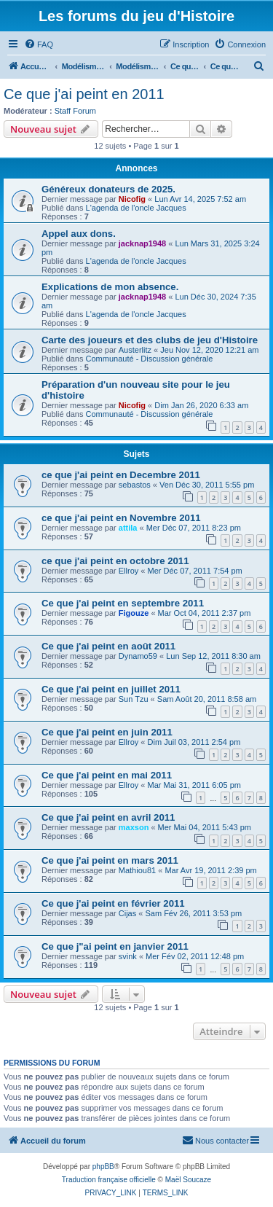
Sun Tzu (134, 699)
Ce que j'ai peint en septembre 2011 (122, 603)
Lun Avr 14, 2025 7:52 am (200, 199)
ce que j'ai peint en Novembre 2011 (121, 517)
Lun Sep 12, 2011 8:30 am (213, 656)
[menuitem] (38, 44)
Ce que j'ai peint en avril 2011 (108, 817)
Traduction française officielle (109, 1180)
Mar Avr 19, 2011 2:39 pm (210, 870)
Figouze (134, 613)
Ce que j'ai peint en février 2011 (113, 903)
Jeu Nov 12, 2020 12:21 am (209, 349)
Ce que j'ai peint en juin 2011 (107, 732)
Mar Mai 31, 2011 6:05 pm (194, 785)
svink (128, 956)
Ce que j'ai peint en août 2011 (108, 646)
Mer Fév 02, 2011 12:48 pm (195, 956)
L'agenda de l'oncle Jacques (136, 207)
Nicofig (132, 199)
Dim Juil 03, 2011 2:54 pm (194, 742)
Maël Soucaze (188, 1180)
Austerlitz (135, 349)
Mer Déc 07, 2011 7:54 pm (195, 570)
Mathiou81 (137, 870)
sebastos (135, 484)
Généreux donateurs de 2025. (108, 189)
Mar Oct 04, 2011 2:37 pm (204, 613)
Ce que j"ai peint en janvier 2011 (115, 946)
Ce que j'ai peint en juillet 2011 (111, 689)
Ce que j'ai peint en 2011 (84, 94)
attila (128, 527)
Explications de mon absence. (109, 286)
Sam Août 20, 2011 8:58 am (206, 699)
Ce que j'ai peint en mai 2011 (106, 775)
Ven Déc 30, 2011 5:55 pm (206, 484)
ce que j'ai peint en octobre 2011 (115, 560)
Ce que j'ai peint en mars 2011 (109, 860)
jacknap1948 (142, 243)
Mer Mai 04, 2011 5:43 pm (204, 827)
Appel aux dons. (78, 233)
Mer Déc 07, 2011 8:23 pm (193, 527)
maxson (134, 827)
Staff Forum (75, 110)
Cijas (127, 913)
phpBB (103, 1167)
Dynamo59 (138, 656)
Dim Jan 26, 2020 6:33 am (201, 405)
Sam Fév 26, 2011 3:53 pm (193, 913)
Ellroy (129, 570)
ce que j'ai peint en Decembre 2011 (120, 474)
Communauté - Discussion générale (149, 358)
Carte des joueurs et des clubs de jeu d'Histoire (149, 340)
